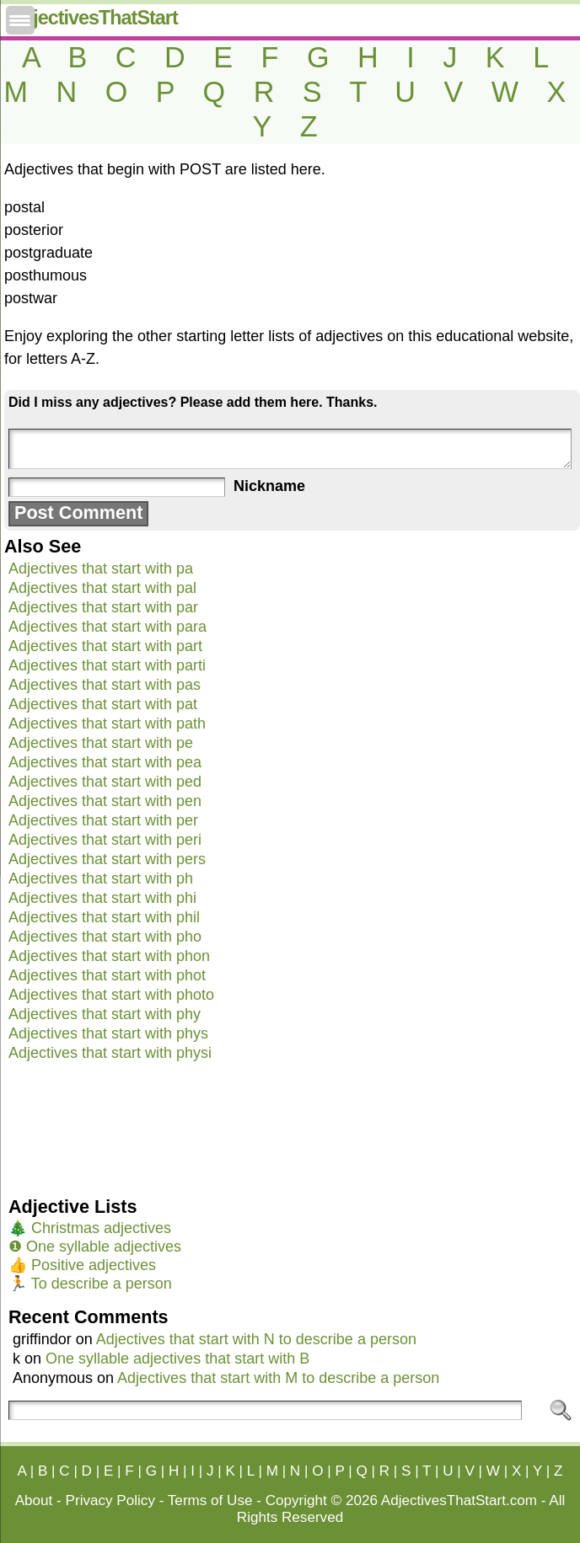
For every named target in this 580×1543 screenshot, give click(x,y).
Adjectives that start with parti (107, 665)
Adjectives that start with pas (104, 684)
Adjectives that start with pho (104, 936)
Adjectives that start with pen (104, 801)
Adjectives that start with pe (100, 742)
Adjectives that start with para (107, 626)
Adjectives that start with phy (104, 1014)
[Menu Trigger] (20, 20)
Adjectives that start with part (105, 646)
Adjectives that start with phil (104, 917)
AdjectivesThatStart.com (459, 1500)
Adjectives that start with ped (104, 781)
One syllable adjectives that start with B (177, 1358)
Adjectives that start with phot (107, 975)
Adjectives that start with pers (107, 859)
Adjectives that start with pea (104, 762)
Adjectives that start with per (103, 820)
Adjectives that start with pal (102, 587)
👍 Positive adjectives (82, 1265)
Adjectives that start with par (103, 607)
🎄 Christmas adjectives (89, 1228)
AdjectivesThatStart (93, 18)
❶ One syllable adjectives (94, 1246)
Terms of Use (210, 1500)
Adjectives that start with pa (100, 568)
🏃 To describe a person (90, 1283)
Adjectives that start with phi (102, 897)
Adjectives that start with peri (104, 839)
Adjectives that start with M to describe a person (278, 1377)
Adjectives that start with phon (109, 956)
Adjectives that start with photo (111, 994)
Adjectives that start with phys (108, 1033)
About (34, 1500)
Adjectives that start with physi (110, 1052)
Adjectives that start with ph (100, 878)
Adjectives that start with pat (102, 704)
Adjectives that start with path (107, 723)
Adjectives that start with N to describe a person (256, 1339)
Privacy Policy (110, 1500)
